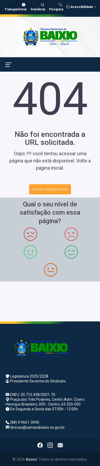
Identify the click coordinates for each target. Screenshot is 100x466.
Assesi (31, 459)
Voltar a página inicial (50, 189)
